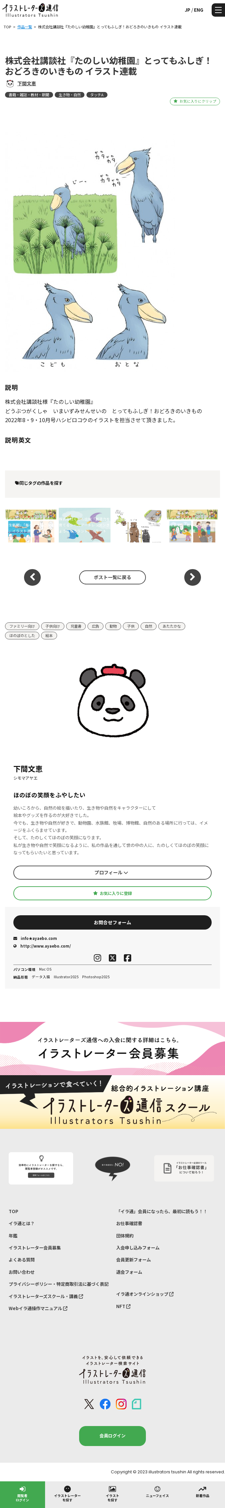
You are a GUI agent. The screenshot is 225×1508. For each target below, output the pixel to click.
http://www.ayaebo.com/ (42, 946)
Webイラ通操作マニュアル (38, 1308)
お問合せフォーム (112, 922)
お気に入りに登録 (112, 893)
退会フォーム (129, 1272)
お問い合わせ (22, 1272)
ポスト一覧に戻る (112, 577)
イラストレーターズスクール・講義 (46, 1296)
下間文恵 (26, 83)
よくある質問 (22, 1259)
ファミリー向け (22, 626)
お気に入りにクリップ (195, 101)
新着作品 (202, 1491)
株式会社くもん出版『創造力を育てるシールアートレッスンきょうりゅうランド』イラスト (84, 524)
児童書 (75, 626)
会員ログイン (112, 1435)
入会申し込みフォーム (138, 1247)
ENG (198, 9)
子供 (131, 626)
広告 (95, 626)
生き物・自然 (70, 94)
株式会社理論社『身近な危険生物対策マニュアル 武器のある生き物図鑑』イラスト (138, 524)
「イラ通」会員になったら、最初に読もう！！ (161, 1211)
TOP (13, 1211)
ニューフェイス (157, 1491)
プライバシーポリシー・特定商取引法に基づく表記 (58, 1284)
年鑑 (13, 1235)
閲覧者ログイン (22, 1493)
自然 (148, 626)
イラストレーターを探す (67, 1493)
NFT (123, 1306)
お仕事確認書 (129, 1223)
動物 (113, 626)
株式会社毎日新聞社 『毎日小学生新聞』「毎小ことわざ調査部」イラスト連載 (30, 524)
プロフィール (111, 872)
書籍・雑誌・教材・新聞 (29, 94)
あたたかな (172, 626)
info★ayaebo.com (35, 938)
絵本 (49, 635)
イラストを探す (112, 1493)
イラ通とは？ (22, 1223)
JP (187, 9)
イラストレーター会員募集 (35, 1247)
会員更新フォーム (133, 1259)
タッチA (96, 94)
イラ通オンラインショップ (145, 1294)
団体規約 (125, 1235)
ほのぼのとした (22, 635)
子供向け (52, 626)
